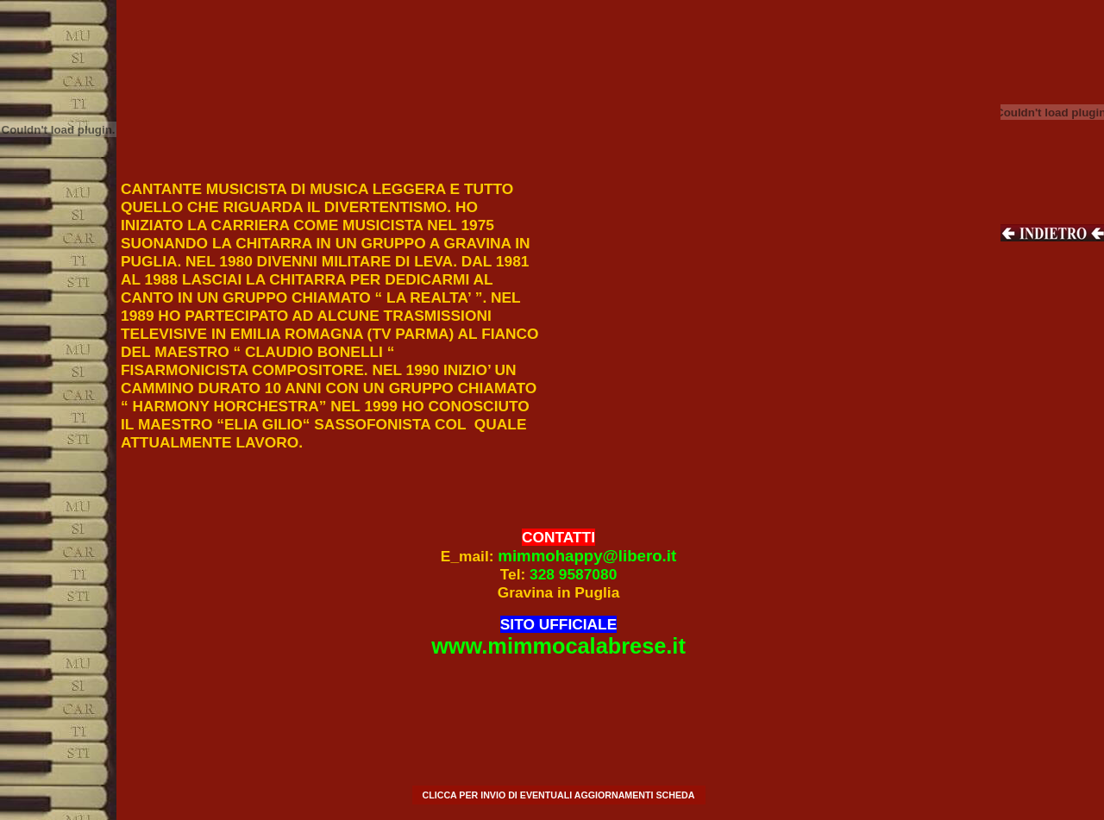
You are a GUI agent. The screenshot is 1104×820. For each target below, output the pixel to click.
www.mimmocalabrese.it (558, 646)
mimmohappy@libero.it (587, 556)
